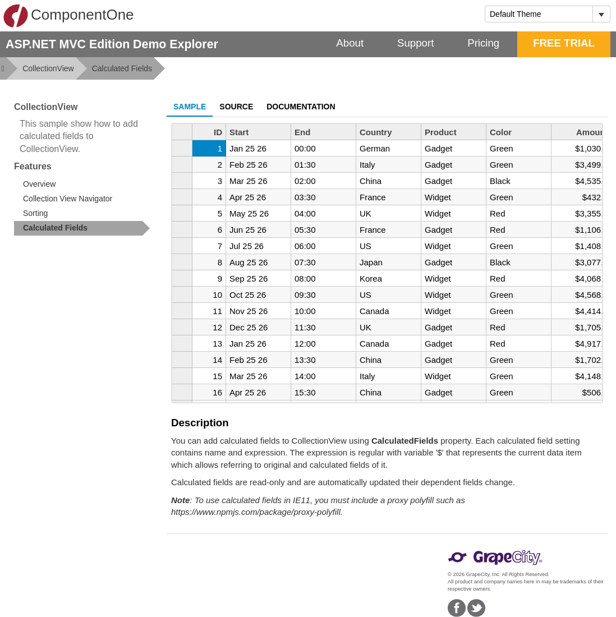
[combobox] (538, 14)
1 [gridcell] (220, 148)
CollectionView (48, 68)
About (350, 43)
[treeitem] (82, 228)
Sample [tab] (189, 106)
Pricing (483, 43)
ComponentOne (68, 16)
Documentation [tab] (300, 106)
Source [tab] (236, 106)
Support (415, 43)
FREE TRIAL (564, 43)
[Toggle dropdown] (601, 14)
